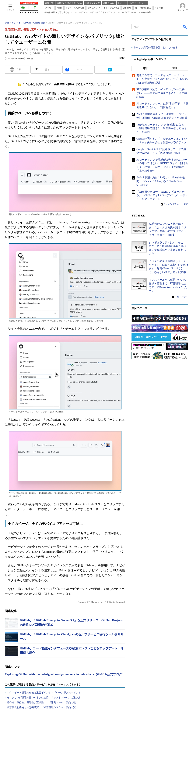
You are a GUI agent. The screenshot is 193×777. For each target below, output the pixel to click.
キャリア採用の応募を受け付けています (155, 47)
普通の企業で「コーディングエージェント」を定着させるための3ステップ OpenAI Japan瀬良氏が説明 (162, 79)
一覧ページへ (181, 297)
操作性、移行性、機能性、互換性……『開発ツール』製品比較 (41, 702)
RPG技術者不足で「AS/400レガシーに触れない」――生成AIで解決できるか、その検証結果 (161, 93)
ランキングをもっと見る (175, 204)
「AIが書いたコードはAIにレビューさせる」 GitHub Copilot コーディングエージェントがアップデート (162, 195)
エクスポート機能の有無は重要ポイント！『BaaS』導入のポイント (44, 692)
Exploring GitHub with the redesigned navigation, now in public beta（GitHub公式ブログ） (65, 674)
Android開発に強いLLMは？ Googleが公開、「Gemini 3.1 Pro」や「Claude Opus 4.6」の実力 (160, 181)
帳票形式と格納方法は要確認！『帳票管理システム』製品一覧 (41, 707)
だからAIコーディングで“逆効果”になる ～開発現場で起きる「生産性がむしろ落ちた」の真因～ (161, 128)
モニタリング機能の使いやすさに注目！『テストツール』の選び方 (44, 697)
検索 (185, 26)
